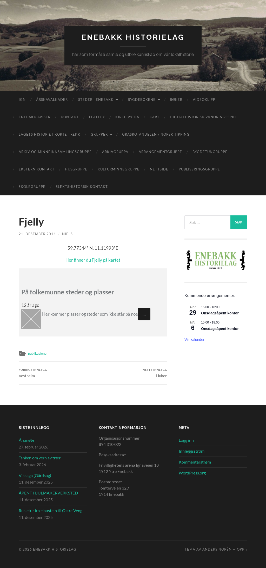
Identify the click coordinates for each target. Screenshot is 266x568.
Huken (155, 373)
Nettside (159, 169)
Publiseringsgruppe (199, 169)
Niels (67, 234)
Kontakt (70, 117)
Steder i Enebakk (96, 99)
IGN (22, 99)
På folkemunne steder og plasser (69, 292)
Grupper (99, 134)
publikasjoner (39, 353)
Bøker (176, 99)
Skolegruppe (32, 186)
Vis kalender (194, 340)
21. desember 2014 (37, 234)
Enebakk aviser (34, 117)
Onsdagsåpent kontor (220, 313)
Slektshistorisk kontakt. (82, 186)
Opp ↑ (242, 549)
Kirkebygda (127, 117)
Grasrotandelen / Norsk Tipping (156, 134)
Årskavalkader (52, 99)
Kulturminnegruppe (118, 169)
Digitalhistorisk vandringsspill (203, 117)
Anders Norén (217, 549)
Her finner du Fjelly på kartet (92, 260)
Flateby (97, 117)
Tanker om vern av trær (40, 457)
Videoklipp (204, 99)
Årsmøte (26, 440)
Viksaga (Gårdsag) (35, 475)
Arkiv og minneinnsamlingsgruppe (55, 152)
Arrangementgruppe (160, 152)
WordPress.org (192, 472)
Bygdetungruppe (210, 152)
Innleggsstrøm (191, 451)
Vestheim (33, 373)
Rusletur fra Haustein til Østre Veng (50, 510)
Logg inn (186, 440)
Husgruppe (76, 169)
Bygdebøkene (142, 99)
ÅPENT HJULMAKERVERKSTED (48, 493)
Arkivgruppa (115, 152)
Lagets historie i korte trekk (49, 134)
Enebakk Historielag (133, 37)
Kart (154, 117)
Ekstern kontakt (37, 169)
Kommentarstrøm (195, 462)
